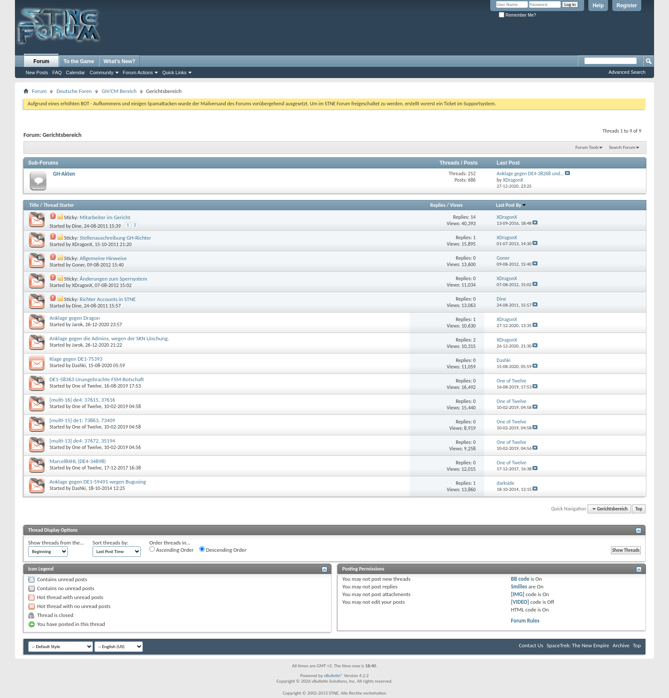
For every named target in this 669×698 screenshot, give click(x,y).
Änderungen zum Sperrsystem (113, 278)
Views (456, 205)
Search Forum (622, 147)
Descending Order (223, 549)
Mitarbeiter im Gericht (105, 217)
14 (473, 217)
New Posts (37, 72)
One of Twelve (87, 386)
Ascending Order (171, 549)
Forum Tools (587, 147)
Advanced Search (627, 72)
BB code (520, 579)
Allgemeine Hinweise (103, 258)
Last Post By (511, 205)
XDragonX (82, 244)
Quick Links (174, 72)
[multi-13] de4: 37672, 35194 (82, 440)
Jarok (77, 324)
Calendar (75, 72)
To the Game (79, 61)
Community (101, 72)
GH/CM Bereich (119, 91)
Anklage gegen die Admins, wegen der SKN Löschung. (109, 338)
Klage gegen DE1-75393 (75, 359)
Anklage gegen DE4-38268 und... (530, 174)
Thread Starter (59, 205)
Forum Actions (138, 72)
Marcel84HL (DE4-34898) (77, 461)
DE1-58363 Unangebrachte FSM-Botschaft (96, 379)
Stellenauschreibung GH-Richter (115, 238)
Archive (621, 645)
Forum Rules (525, 620)
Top (638, 509)
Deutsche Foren (74, 91)
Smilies (519, 586)
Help (598, 6)
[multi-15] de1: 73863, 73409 (82, 420)
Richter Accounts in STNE (108, 299)
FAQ (57, 72)
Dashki (79, 365)
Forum (41, 61)
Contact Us (531, 645)
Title (34, 205)
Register (627, 6)
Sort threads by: (110, 542)
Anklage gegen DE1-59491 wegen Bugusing (97, 481)
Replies (437, 205)
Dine (76, 226)
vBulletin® (333, 675)
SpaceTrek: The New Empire (578, 645)
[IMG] (517, 594)
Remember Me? (517, 15)
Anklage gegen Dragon (74, 318)
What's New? (119, 61)
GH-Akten (64, 174)
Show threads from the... (56, 542)
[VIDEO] (520, 602)
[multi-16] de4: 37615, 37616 (82, 400)
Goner (78, 265)
